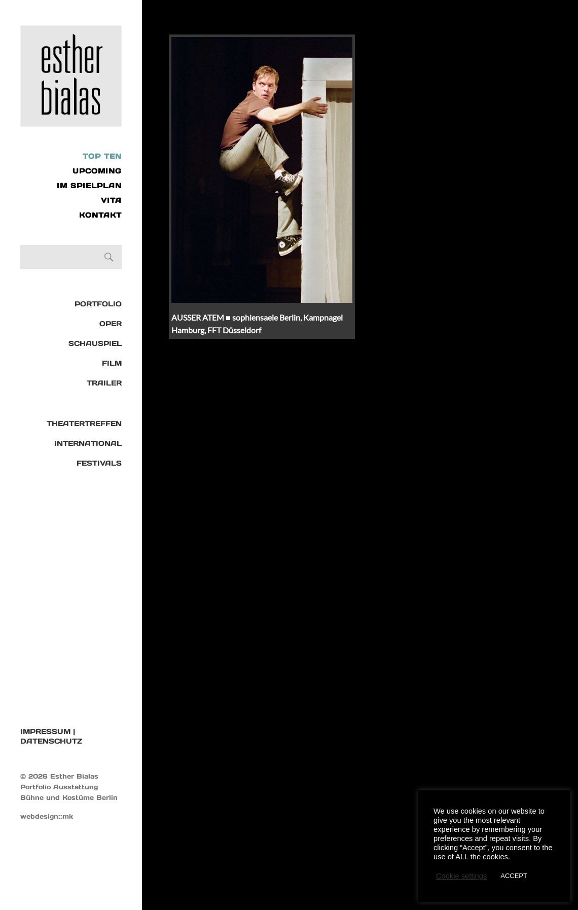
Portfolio (98, 303)
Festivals (99, 463)
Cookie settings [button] (461, 876)
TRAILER (104, 383)
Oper (110, 323)
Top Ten (102, 156)
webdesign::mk (46, 816)
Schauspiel (95, 343)
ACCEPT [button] (513, 876)
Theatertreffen (84, 423)
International (88, 443)
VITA (111, 200)
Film (112, 363)
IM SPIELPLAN (89, 185)
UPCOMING (97, 171)
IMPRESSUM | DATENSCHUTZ (51, 736)
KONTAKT (100, 215)
